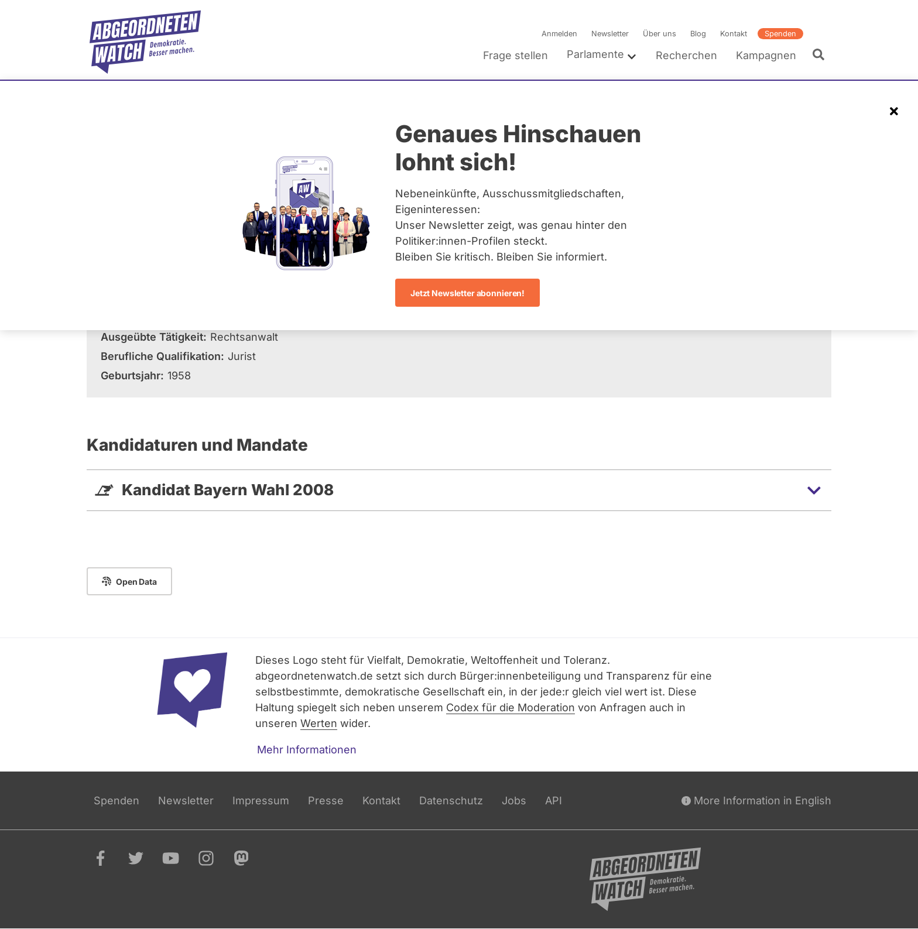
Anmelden (559, 33)
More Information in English (756, 800)
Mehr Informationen (307, 749)
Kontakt (733, 33)
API (553, 800)
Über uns (659, 33)
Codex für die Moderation (510, 707)
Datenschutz (451, 800)
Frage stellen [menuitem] (515, 55)
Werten (318, 723)
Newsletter (610, 33)
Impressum (260, 800)
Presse (326, 800)
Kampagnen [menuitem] (766, 55)
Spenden (780, 33)
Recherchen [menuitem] (686, 55)
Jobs (514, 800)
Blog (698, 33)
